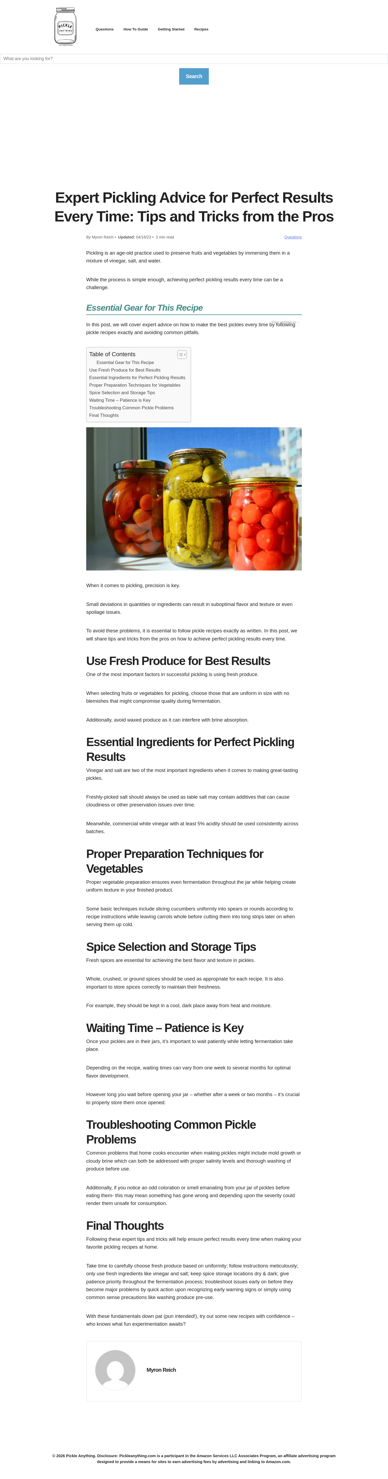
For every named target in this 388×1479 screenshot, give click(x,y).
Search (194, 77)
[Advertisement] (194, 143)
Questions (106, 29)
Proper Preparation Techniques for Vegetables (135, 386)
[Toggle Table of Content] (179, 356)
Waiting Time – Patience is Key (120, 401)
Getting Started (180, 29)
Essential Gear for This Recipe (125, 364)
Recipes (214, 29)
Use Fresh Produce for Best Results (125, 371)
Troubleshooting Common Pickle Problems (131, 408)
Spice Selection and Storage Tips (122, 393)
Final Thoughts (104, 416)
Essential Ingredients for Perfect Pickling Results (137, 378)
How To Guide (141, 29)
